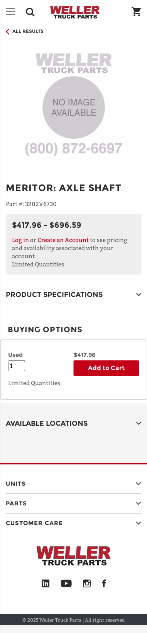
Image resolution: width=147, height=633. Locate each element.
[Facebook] (104, 584)
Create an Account (63, 239)
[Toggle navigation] (10, 11)
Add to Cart (106, 368)
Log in (20, 239)
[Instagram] (87, 584)
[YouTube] (66, 584)
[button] (73, 482)
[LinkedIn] (45, 584)
